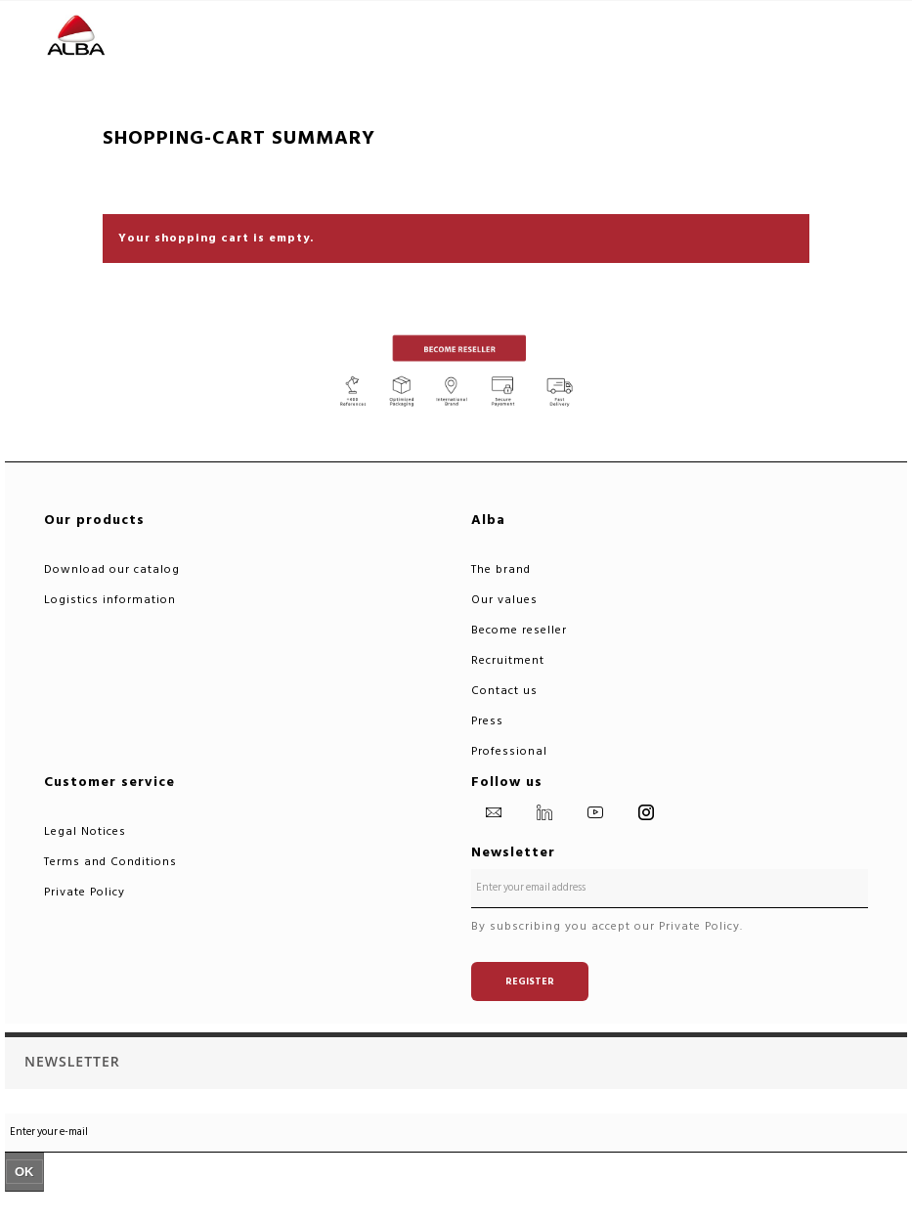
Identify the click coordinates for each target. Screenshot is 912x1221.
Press (487, 721)
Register (529, 981)
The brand (501, 569)
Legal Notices (85, 831)
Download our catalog (112, 569)
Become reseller (519, 630)
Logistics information (110, 599)
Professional (509, 751)
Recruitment (507, 660)
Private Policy (84, 892)
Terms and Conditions (110, 861)
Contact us (504, 690)
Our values (504, 599)
